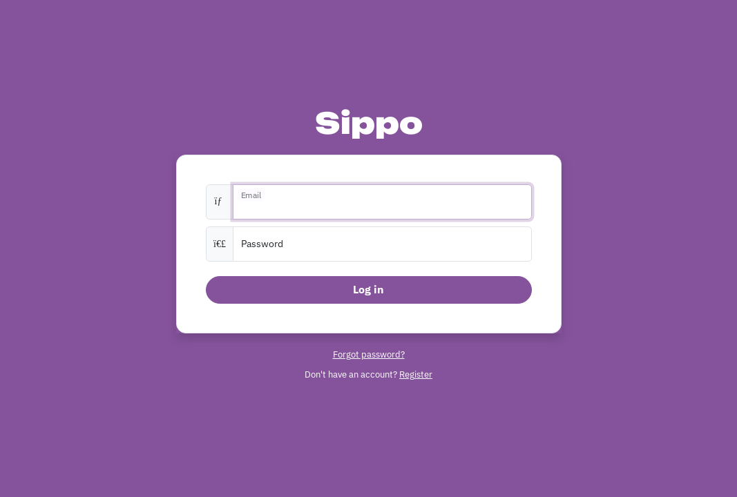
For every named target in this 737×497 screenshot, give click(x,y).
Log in (368, 289)
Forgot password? (369, 354)
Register (415, 374)
